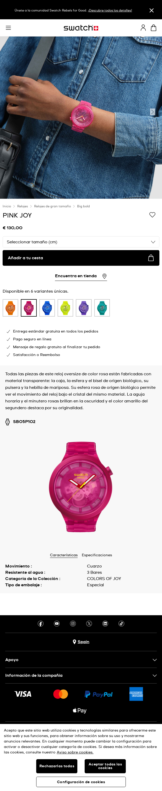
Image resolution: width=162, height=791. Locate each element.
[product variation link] (10, 308)
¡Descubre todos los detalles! (110, 10)
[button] (8, 28)
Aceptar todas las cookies (105, 766)
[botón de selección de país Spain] (81, 642)
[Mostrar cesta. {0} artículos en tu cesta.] (153, 28)
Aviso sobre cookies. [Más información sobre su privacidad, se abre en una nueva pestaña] (75, 752)
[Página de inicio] (81, 28)
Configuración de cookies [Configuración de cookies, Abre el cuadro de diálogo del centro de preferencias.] (81, 782)
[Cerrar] (151, 10)
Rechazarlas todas (56, 766)
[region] (81, 282)
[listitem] (10, 309)
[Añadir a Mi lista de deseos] (152, 215)
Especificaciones (97, 555)
